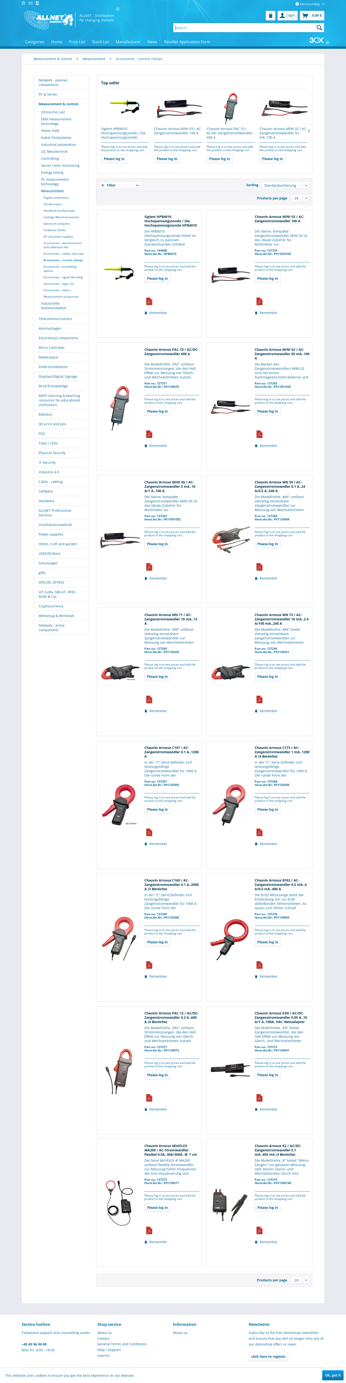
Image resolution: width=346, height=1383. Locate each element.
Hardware (47, 501)
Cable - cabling (51, 481)
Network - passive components (53, 82)
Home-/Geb (50, 130)
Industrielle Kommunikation (54, 305)
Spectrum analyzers (56, 224)
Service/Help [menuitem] (308, 4)
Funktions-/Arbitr (54, 230)
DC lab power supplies (58, 237)
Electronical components (58, 338)
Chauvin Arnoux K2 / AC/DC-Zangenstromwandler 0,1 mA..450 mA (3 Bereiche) (278, 1150)
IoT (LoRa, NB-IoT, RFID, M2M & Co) (57, 594)
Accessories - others (57, 290)
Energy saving (52, 172)
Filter (108, 185)
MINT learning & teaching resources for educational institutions (59, 400)
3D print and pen (52, 424)
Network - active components (52, 627)
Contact (103, 1338)
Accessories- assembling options (60, 269)
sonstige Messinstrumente (61, 217)
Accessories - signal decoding (63, 277)
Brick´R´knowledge (53, 386)
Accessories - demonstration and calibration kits (62, 245)
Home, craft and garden (58, 544)
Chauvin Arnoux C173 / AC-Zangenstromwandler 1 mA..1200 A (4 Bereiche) (282, 752)
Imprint (103, 1355)
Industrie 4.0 (49, 472)
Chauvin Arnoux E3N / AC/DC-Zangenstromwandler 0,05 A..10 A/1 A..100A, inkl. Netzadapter (281, 1017)
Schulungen (48, 563)
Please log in (114, 158)
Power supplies (51, 534)
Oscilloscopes (52, 204)
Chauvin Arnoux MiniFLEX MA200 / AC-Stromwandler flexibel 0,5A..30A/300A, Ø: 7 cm (170, 1150)
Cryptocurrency (51, 606)
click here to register (268, 1356)
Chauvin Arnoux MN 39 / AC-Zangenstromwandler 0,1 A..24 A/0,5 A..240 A (280, 486)
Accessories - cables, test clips (63, 254)
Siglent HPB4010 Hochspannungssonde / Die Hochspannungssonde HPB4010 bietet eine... (123, 133)
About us (104, 1332)
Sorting (252, 185)
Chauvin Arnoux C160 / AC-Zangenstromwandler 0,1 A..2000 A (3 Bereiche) (171, 884)
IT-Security (47, 462)
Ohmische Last (53, 112)
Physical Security (52, 453)
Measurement (52, 191)
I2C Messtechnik (54, 151)
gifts (42, 572)
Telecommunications (55, 318)
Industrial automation (58, 144)
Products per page (272, 198)
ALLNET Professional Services (55, 512)
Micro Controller (52, 347)
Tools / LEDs (48, 443)
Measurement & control (58, 104)
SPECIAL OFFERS (51, 582)
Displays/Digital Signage (58, 376)
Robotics (45, 414)
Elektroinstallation (53, 366)
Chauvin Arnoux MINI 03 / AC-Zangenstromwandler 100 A (178, 131)
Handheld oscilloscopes (59, 211)
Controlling (50, 158)
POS (42, 433)
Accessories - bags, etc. (59, 284)
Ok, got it (333, 1375)
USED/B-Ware (49, 553)
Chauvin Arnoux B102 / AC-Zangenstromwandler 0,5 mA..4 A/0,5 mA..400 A (281, 884)
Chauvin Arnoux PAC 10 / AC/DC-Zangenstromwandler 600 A (230, 133)
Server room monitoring (60, 165)
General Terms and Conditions (122, 1344)
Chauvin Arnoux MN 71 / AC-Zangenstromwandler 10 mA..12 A (170, 619)
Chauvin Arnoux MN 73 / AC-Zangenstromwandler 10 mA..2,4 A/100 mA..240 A (282, 619)
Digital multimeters (56, 198)
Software (46, 491)
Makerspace (48, 357)
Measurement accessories (61, 297)
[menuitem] (270, 15)
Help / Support (109, 1349)
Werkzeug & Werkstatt (56, 615)
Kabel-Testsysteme (56, 137)
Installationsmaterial (55, 524)
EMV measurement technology (56, 121)
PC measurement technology (55, 181)
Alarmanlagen (50, 328)
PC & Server (48, 94)
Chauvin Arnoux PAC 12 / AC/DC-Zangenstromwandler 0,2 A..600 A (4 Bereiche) (171, 1017)
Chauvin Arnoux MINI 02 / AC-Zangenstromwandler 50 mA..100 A (283, 133)
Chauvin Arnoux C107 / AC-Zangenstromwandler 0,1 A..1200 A (171, 752)
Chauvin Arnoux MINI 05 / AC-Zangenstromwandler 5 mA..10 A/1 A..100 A (169, 486)
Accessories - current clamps (63, 260)
